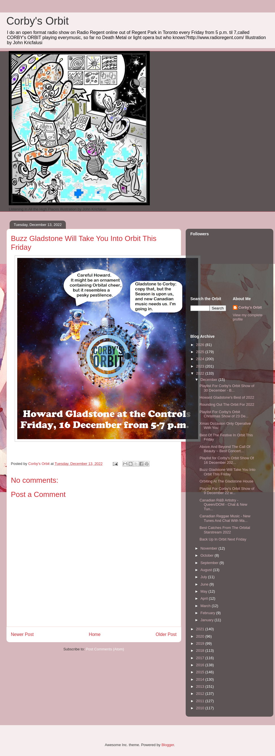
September (209, 563)
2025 (200, 352)
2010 (200, 708)
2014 (200, 679)
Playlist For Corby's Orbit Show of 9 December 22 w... (227, 490)
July (204, 577)
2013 (200, 686)
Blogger (167, 745)
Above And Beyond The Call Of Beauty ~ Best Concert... (225, 449)
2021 (200, 629)
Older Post (166, 634)
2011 (200, 701)
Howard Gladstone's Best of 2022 (227, 397)
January (207, 620)
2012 (200, 693)
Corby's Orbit (38, 21)
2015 (200, 672)
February (208, 613)
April (204, 598)
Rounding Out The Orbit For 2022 (227, 404)
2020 (200, 636)
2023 (200, 366)
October (207, 555)
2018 (200, 650)
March (206, 606)
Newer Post (22, 634)
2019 (200, 643)
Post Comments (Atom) (105, 649)
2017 (200, 658)
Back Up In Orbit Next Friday (223, 539)
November (209, 548)
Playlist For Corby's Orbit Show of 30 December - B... (227, 388)
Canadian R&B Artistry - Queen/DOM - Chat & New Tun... (223, 504)
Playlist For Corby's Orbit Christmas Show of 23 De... (224, 414)
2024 (200, 359)
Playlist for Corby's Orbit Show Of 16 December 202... (227, 460)
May (204, 591)
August (206, 570)
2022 (200, 373)
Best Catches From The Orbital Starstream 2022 (225, 530)
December (209, 379)
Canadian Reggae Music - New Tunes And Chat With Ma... (225, 518)
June (204, 584)
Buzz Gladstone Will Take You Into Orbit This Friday (227, 471)
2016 (200, 665)
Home (95, 634)
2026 (200, 345)
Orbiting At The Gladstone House (227, 481)
